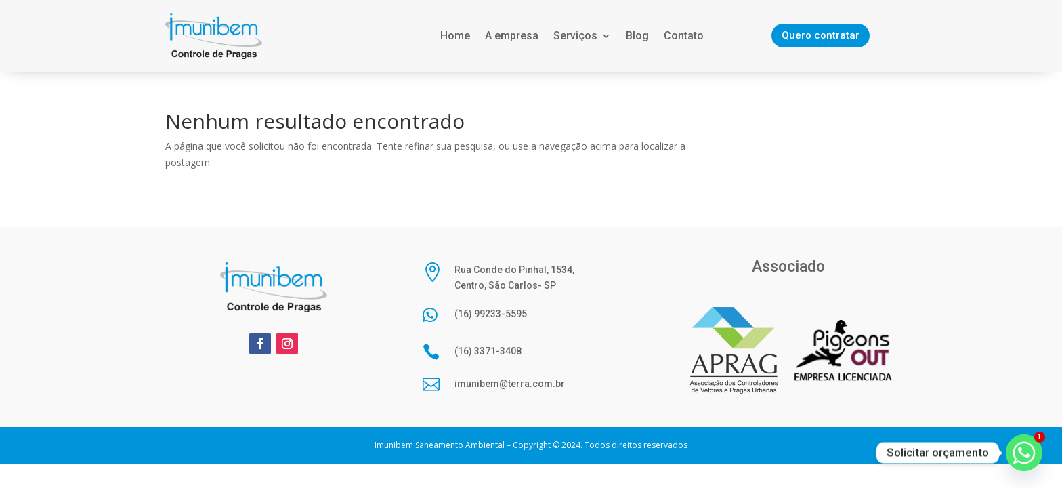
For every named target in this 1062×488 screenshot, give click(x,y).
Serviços (575, 35)
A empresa (511, 35)
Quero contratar (820, 35)
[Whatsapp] (1024, 452)
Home (455, 35)
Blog (637, 35)
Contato (684, 35)
